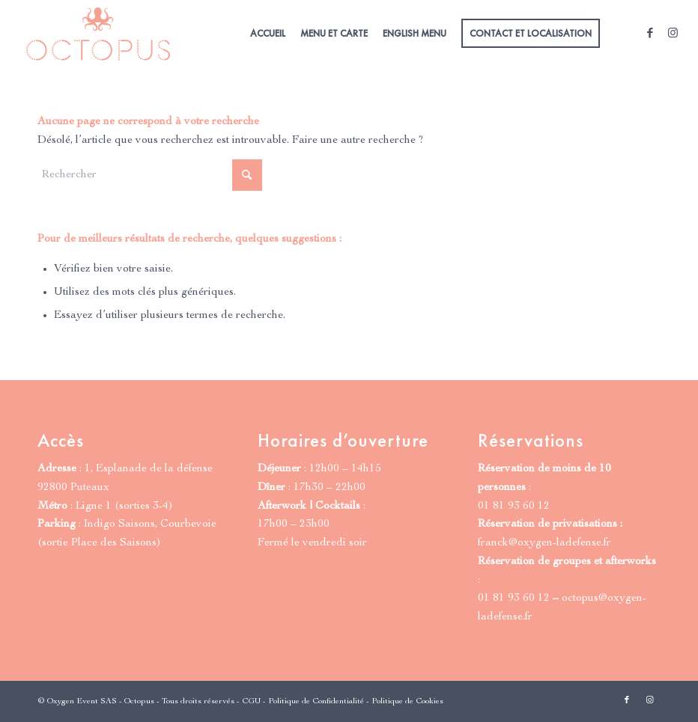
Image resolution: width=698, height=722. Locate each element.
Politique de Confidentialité (316, 701)
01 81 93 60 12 (514, 506)
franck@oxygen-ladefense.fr (544, 542)
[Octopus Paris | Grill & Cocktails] (98, 33)
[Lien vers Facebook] (650, 33)
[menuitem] (268, 33)
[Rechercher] (149, 175)
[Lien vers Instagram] (672, 33)
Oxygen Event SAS (82, 701)
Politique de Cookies (407, 701)
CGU (251, 701)
